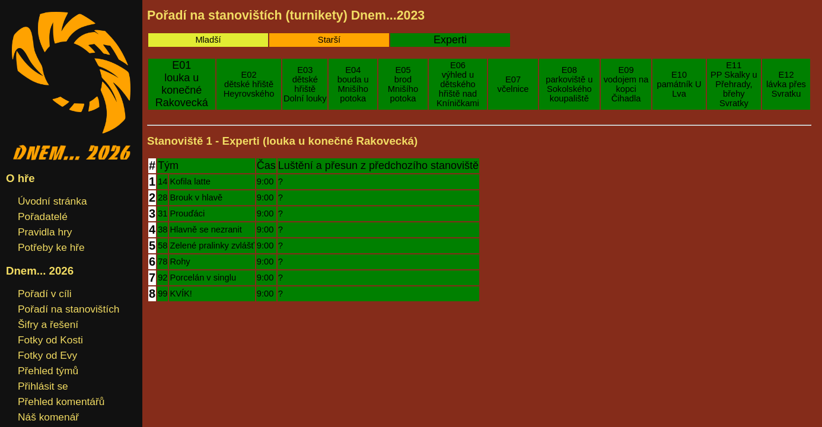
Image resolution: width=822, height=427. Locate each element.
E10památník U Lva (679, 84)
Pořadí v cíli (45, 293)
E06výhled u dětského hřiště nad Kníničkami (458, 84)
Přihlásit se (43, 386)
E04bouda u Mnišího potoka (353, 84)
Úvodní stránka (52, 201)
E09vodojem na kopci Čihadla (626, 84)
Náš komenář (48, 417)
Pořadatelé (43, 216)
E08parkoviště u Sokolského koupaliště (569, 84)
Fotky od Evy (47, 355)
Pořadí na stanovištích (68, 309)
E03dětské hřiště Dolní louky (305, 84)
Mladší (208, 39)
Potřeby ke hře (51, 247)
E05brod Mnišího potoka (403, 84)
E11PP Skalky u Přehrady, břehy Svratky (734, 84)
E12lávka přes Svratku (786, 84)
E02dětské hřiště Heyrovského (249, 84)
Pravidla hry (45, 232)
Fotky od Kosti (50, 340)
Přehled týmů (48, 371)
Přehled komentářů (61, 401)
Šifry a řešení (48, 324)
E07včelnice (513, 84)
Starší (329, 39)
